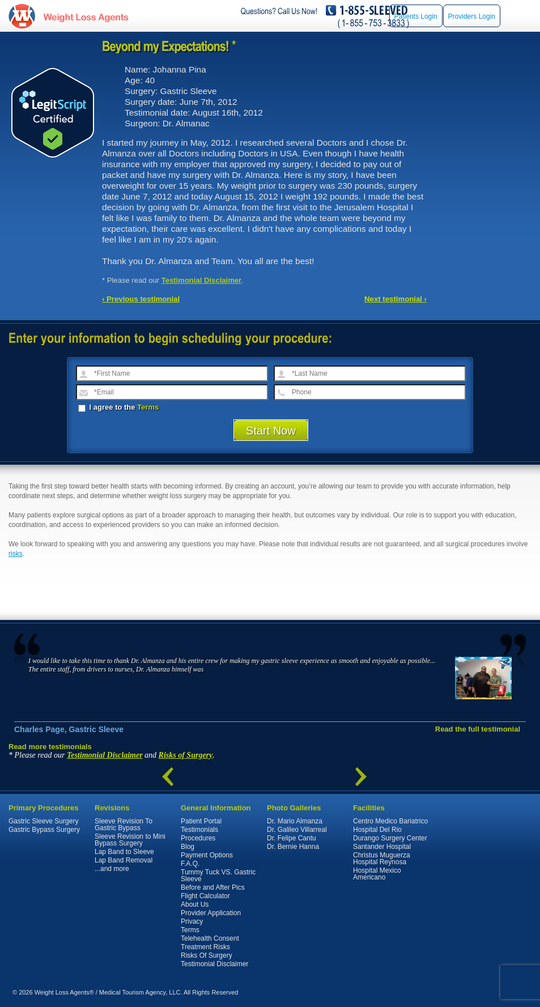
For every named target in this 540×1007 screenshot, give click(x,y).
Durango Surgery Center (390, 838)
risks (15, 554)
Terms (148, 407)
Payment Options (207, 855)
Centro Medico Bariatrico (390, 821)
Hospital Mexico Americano (377, 873)
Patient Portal (201, 821)
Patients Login (415, 16)
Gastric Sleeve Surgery (43, 821)
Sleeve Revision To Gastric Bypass (123, 824)
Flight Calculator (205, 896)
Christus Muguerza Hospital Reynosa (381, 858)
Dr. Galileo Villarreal (297, 830)
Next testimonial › (395, 299)
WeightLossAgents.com (85, 16)
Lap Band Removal (123, 860)
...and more (112, 869)
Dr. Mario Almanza (294, 821)
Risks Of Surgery (206, 955)
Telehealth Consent (210, 938)
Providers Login (471, 16)
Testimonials (199, 830)
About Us (195, 904)
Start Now (271, 430)
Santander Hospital (382, 847)
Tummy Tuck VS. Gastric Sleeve (218, 875)
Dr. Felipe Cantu (291, 838)
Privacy (192, 921)
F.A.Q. (190, 864)
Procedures (198, 838)
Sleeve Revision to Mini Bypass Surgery (130, 839)
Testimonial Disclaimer (201, 280)
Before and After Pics (213, 887)
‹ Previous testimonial (141, 299)
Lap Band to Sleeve (124, 852)
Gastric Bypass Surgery (44, 830)
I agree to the (118, 407)
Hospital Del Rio (377, 830)
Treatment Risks (205, 947)
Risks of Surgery (186, 755)
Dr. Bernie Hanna (293, 847)
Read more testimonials (50, 746)
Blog (187, 847)
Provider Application (211, 913)
